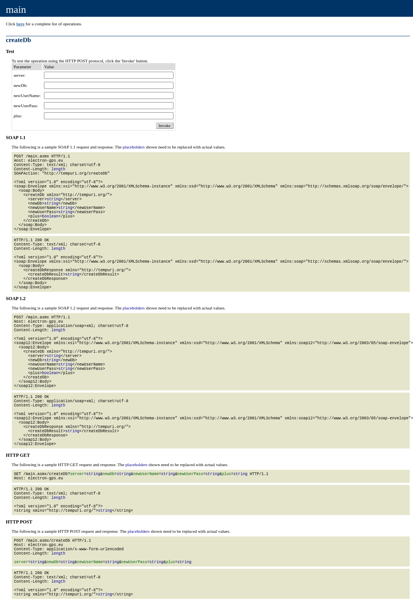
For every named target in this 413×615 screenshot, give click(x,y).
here (20, 23)
